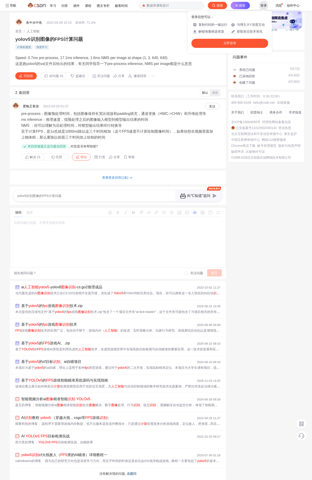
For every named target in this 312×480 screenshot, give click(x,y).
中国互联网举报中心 (245, 140)
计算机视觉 (24, 47)
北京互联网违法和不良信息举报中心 (256, 134)
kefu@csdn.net (264, 102)
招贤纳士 (256, 112)
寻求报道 (295, 112)
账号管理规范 (266, 145)
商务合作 (276, 112)
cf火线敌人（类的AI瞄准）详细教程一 (64, 455)
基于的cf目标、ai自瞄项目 (51, 362)
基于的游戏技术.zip (52, 306)
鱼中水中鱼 (34, 22)
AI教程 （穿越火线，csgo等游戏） (66, 418)
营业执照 (284, 128)
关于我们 (237, 112)
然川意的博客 (24, 442)
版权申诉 (237, 151)
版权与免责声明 (289, 145)
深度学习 (41, 47)
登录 (263, 5)
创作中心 (293, 5)
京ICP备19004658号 (245, 122)
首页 (18, 31)
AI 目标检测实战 (45, 436)
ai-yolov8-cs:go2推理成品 (61, 287)
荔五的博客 (23, 405)
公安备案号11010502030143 (256, 128)
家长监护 (290, 134)
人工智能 (33, 31)
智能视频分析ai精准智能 (55, 399)
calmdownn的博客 (28, 461)
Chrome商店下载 (243, 145)
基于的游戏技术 (49, 324)
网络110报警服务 (274, 140)
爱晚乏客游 (31, 106)
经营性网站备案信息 (276, 122)
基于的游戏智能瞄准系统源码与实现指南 (64, 380)
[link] (18, 31)
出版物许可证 (255, 151)
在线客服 (283, 102)
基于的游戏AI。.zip (45, 343)
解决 (32, 157)
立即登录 (229, 43)
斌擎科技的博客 (26, 424)
